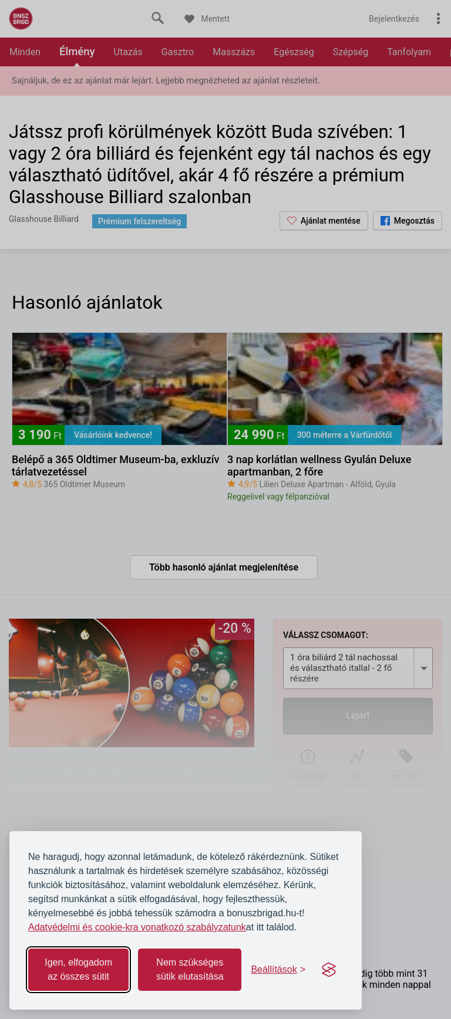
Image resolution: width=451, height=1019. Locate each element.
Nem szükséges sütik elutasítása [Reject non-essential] (190, 969)
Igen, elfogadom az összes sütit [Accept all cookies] (78, 969)
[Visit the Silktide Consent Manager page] (329, 970)
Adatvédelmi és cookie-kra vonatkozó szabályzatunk (137, 927)
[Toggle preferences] (278, 970)
